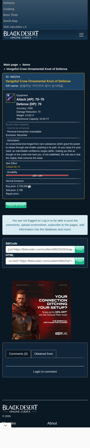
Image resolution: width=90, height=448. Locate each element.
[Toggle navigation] (81, 35)
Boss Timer (10, 14)
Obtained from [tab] (43, 353)
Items (26, 64)
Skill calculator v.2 (15, 26)
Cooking (8, 9)
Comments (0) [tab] (18, 353)
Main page (11, 64)
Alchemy (9, 3)
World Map (10, 21)
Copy (79, 249)
